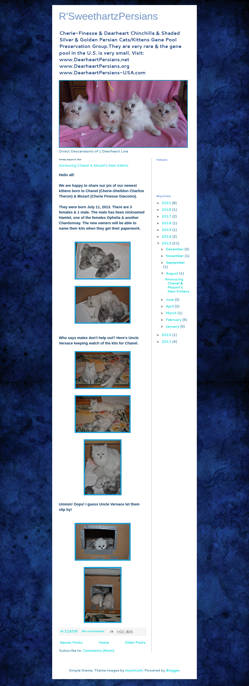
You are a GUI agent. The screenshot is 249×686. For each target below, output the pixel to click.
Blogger (173, 670)
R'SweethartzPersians (108, 16)
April (170, 306)
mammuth (134, 670)
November (175, 255)
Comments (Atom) (98, 650)
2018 (167, 209)
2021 (167, 202)
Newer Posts (71, 642)
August (172, 273)
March (171, 312)
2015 (167, 229)
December (175, 249)
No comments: (93, 631)
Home (104, 642)
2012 (167, 334)
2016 (167, 223)
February (174, 319)
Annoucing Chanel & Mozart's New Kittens (93, 165)
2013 (167, 243)
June (170, 299)
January (173, 326)
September (175, 262)
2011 (167, 341)
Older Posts (135, 642)
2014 (167, 236)
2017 (167, 216)
